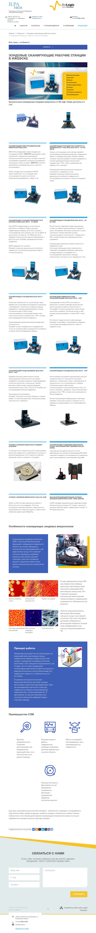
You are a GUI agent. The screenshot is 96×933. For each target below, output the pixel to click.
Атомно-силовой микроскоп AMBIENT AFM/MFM (25, 445)
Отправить (79, 894)
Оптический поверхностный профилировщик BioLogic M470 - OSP (66, 297)
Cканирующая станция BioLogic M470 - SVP (68, 370)
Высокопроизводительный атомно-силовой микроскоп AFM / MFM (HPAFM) (67, 497)
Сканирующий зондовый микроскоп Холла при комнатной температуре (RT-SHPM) (67, 446)
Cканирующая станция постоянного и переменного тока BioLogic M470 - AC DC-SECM (68, 147)
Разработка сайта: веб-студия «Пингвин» (75, 909)
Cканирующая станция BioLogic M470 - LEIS (26, 297)
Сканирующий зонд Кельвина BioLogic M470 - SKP (26, 371)
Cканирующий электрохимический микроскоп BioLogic (24, 146)
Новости (23, 26)
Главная (15, 26)
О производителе (51, 26)
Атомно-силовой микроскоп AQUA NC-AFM (27, 497)
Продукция (82, 26)
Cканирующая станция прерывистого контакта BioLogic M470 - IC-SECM (26, 221)
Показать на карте (13, 22)
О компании (68, 26)
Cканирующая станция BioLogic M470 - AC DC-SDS (68, 221)
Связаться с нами (37, 16)
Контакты (35, 26)
